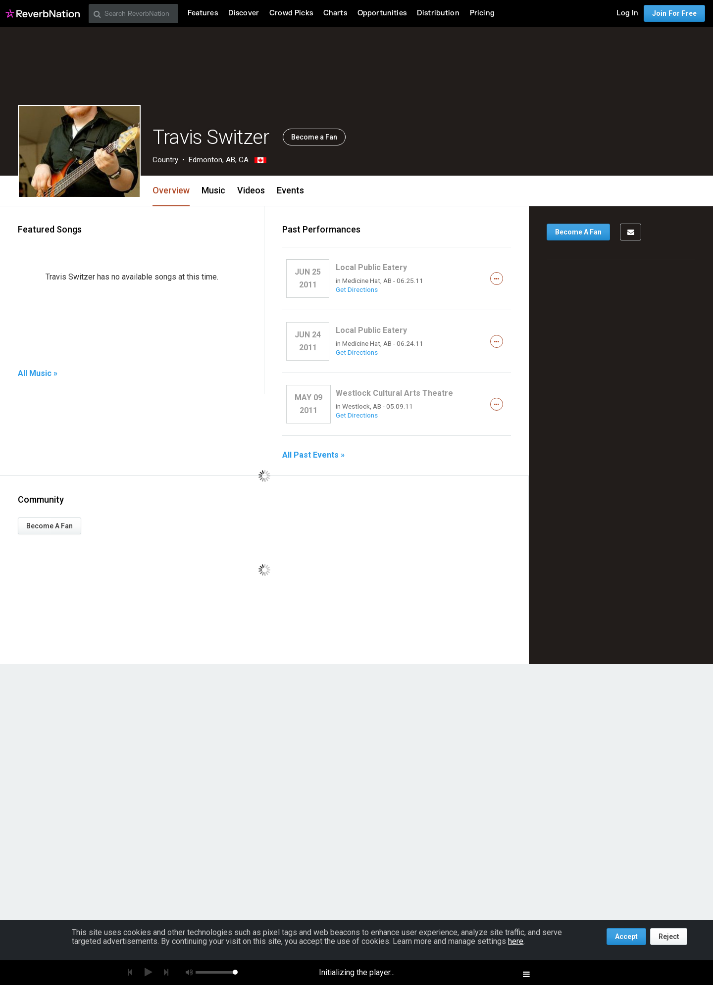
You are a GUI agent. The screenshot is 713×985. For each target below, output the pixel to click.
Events (290, 190)
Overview (171, 190)
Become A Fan (49, 526)
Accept (626, 936)
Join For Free (674, 13)
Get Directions (357, 289)
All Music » (37, 373)
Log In (627, 13)
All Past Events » (313, 455)
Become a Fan (314, 137)
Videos (251, 190)
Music (213, 190)
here (515, 941)
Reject (669, 936)
